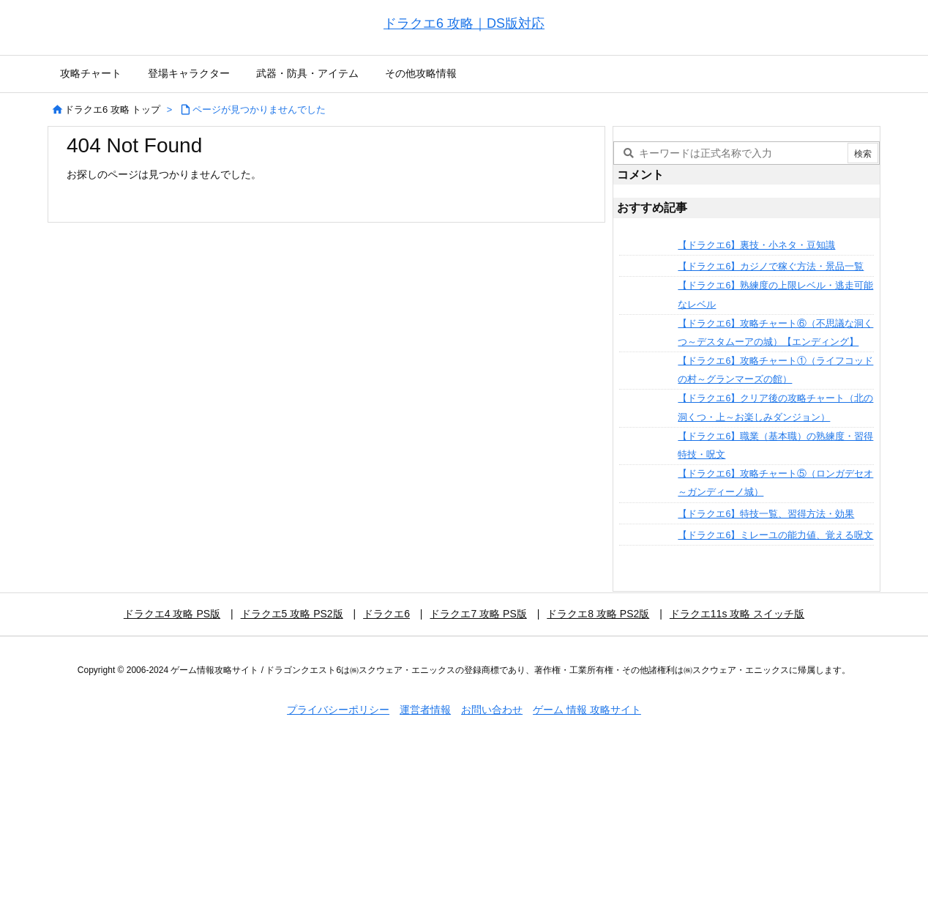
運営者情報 (425, 709)
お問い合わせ (492, 709)
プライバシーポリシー (338, 709)
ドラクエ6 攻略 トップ (112, 109)
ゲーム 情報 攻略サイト (587, 709)
